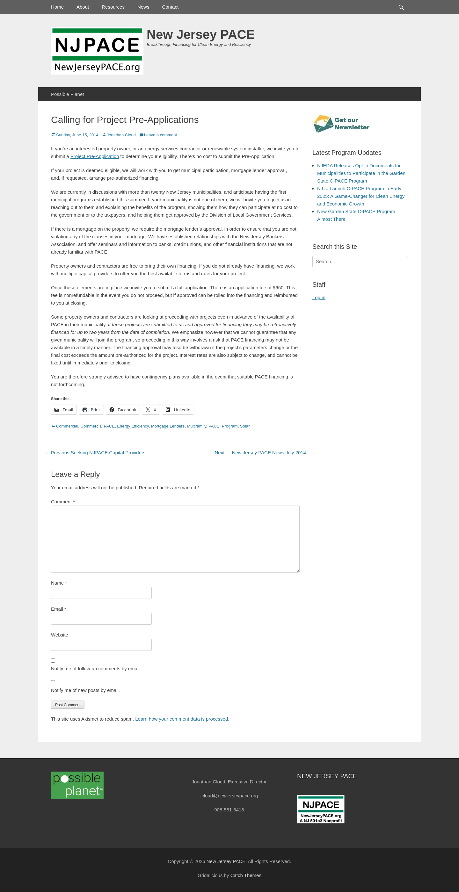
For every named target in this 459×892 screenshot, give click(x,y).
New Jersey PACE (201, 34)
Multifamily (196, 426)
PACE (213, 426)
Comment (63, 501)
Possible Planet (67, 94)
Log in (318, 297)
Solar (245, 426)
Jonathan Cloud (121, 135)
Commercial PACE (98, 426)
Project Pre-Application (94, 156)
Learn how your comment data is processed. (182, 719)
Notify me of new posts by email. (85, 690)
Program (230, 426)
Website (59, 634)
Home (57, 7)
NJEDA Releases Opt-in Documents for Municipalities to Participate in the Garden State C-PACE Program (361, 173)
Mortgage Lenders (168, 426)
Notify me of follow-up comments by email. (96, 668)
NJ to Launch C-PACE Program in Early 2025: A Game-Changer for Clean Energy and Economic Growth (360, 196)
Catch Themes (245, 875)
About (82, 7)
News (143, 7)
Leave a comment (160, 135)
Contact (170, 7)
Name (59, 583)
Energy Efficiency (133, 426)
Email (58, 609)
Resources (113, 7)
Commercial (67, 426)
